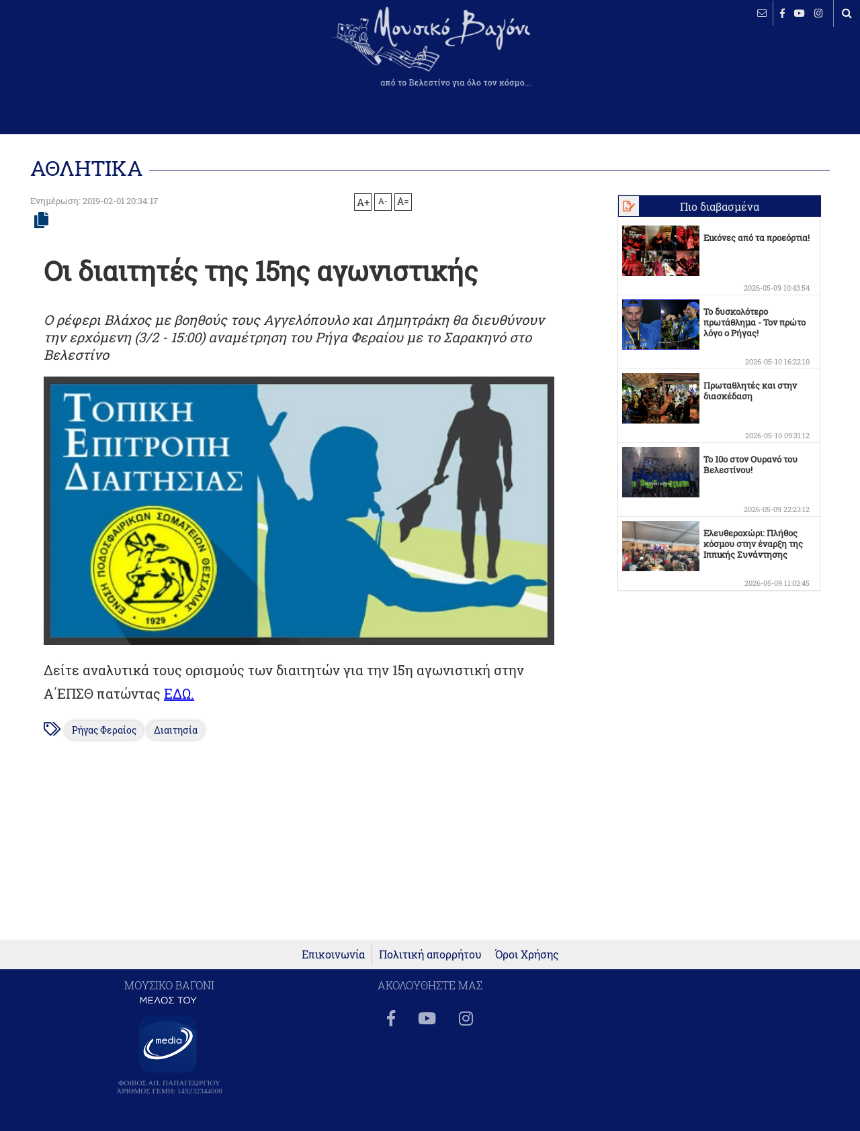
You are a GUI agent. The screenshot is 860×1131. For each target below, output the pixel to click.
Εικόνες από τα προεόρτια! (756, 237)
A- (383, 200)
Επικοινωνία (333, 954)
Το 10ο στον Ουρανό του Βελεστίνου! (750, 464)
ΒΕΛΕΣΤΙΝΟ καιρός (82, 57)
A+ (363, 202)
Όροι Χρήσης (527, 954)
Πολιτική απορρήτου (430, 954)
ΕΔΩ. (179, 693)
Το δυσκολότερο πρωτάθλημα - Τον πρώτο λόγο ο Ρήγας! (754, 322)
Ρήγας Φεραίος (104, 730)
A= (403, 201)
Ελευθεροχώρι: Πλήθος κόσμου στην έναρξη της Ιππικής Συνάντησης (753, 544)
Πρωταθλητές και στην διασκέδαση (750, 390)
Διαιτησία (176, 730)
